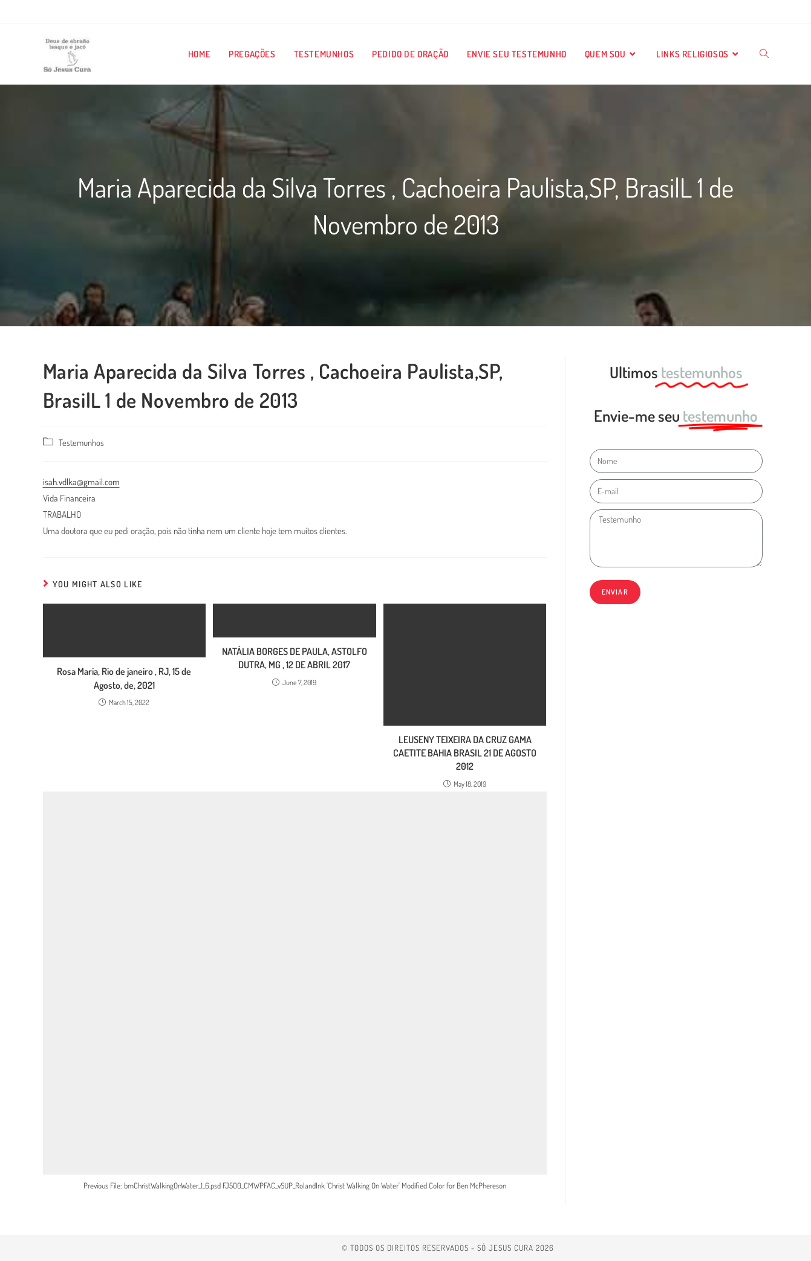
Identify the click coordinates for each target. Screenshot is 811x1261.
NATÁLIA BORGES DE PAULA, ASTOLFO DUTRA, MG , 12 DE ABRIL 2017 (294, 658)
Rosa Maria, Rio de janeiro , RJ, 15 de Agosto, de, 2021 (124, 678)
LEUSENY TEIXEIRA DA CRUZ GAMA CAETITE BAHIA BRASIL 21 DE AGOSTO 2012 (464, 753)
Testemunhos (81, 442)
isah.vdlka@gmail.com (81, 482)
